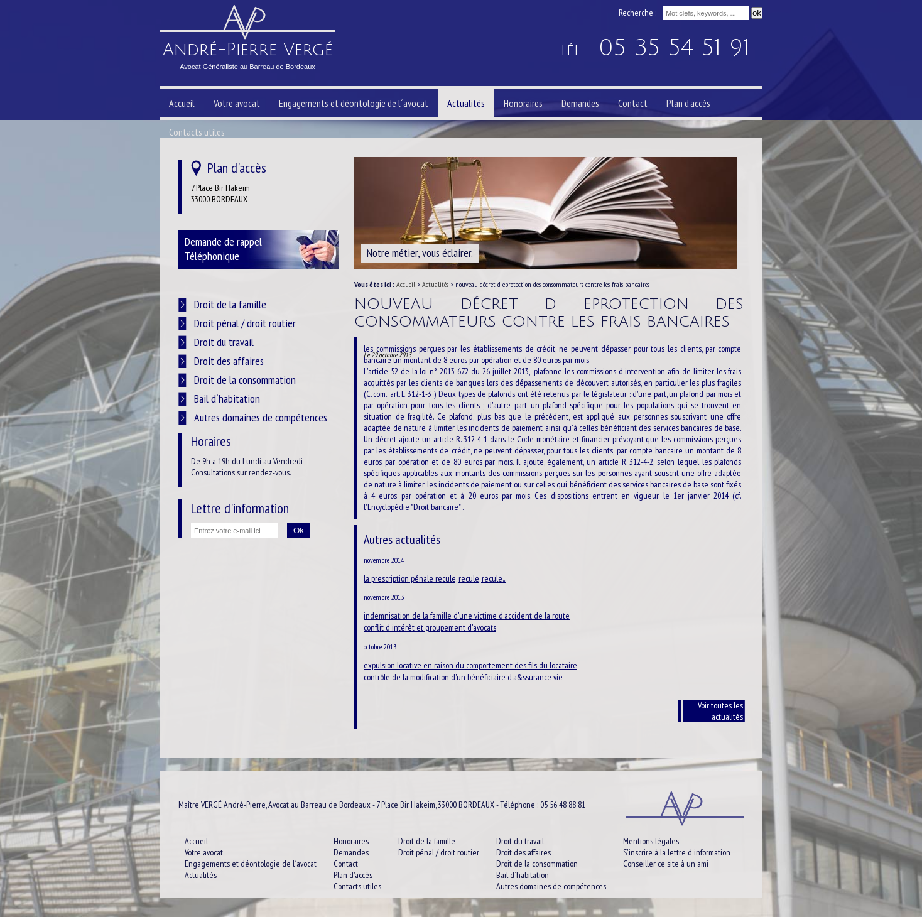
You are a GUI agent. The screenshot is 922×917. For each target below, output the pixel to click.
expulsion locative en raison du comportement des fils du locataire (470, 665)
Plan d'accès (688, 103)
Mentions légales (651, 841)
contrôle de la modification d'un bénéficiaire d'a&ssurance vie (463, 677)
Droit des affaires (229, 361)
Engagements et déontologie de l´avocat (353, 103)
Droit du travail (224, 342)
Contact (633, 103)
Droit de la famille (230, 304)
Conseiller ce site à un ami (665, 863)
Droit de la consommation (245, 379)
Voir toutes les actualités (720, 711)
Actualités (435, 284)
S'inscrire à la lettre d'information (676, 852)
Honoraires (523, 103)
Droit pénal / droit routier (245, 323)
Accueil (405, 284)
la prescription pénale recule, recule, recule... (435, 578)
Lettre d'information (240, 508)
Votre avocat (237, 103)
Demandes (580, 103)
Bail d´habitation (227, 398)
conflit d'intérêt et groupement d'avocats (430, 627)
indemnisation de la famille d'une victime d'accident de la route (467, 615)
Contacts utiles (197, 132)
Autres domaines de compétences (260, 417)
